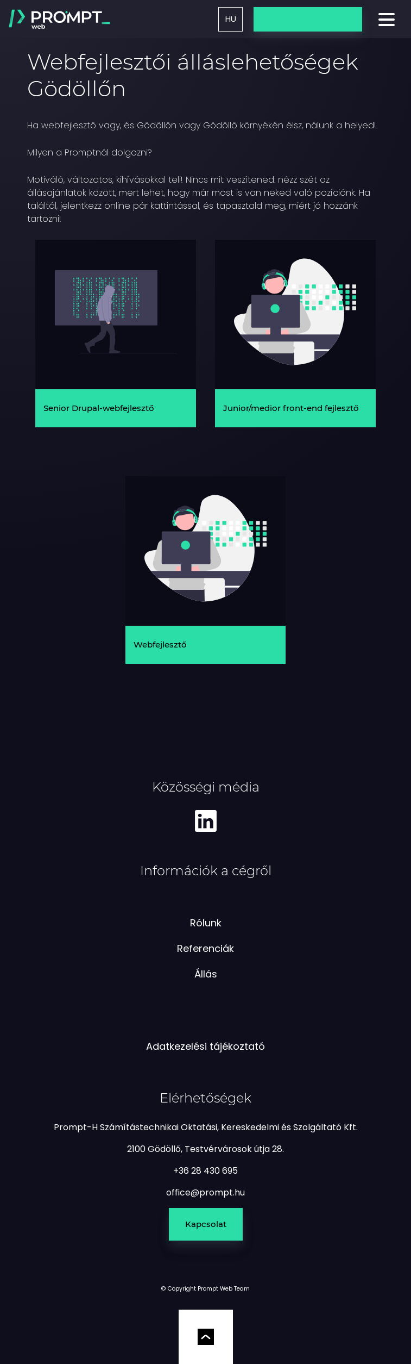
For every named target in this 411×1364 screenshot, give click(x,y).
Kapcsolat (205, 1224)
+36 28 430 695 (205, 1170)
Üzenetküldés (308, 19)
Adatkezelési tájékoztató (205, 1046)
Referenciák (205, 948)
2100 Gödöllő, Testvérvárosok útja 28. (205, 1149)
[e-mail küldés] (205, 1192)
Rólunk (206, 923)
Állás (205, 974)
